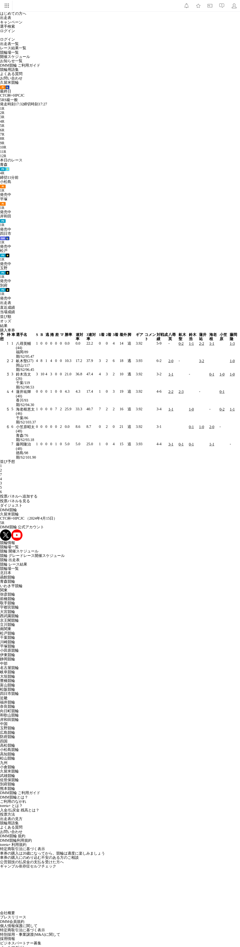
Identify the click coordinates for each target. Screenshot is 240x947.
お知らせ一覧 (11, 61)
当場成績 (7, 312)
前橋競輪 (7, 599)
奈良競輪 (7, 706)
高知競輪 (7, 754)
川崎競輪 (7, 642)
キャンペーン (11, 22)
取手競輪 (7, 603)
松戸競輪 (7, 633)
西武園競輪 (9, 616)
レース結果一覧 (13, 48)
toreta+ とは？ (11, 806)
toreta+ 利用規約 (13, 845)
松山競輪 (7, 758)
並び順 (5, 317)
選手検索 (7, 26)
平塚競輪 (7, 646)
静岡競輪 (7, 659)
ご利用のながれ (13, 801)
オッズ (5, 321)
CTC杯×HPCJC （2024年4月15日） (28, 518)
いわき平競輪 (11, 586)
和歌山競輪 (9, 715)
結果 (4, 326)
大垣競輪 (7, 676)
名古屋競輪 (9, 668)
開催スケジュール (15, 57)
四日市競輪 (9, 694)
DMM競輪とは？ (14, 797)
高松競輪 (7, 745)
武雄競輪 (7, 776)
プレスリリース (13, 917)
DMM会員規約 (12, 922)
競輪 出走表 (10, 560)
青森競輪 (7, 581)
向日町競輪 (9, 711)
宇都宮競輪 (9, 607)
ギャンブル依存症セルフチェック (28, 866)
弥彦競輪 (7, 594)
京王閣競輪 (9, 620)
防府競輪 (7, 737)
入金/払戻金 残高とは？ (19, 810)
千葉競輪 (7, 637)
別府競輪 (7, 784)
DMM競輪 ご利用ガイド (20, 65)
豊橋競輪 (7, 681)
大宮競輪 (7, 612)
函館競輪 (7, 577)
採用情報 (7, 939)
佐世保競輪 (9, 780)
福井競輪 (7, 702)
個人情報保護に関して (19, 926)
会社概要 (7, 913)
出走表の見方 (11, 819)
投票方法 (7, 814)
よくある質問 (11, 74)
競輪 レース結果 (13, 564)
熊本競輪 (7, 789)
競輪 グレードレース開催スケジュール (32, 556)
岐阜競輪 (7, 672)
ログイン (7, 31)
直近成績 (7, 307)
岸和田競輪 (9, 720)
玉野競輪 (7, 728)
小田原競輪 (9, 650)
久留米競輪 (9, 514)
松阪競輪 (7, 689)
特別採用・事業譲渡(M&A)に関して (30, 934)
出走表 (5, 18)
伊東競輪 (7, 655)
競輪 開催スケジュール (19, 551)
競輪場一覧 (9, 52)
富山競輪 (7, 685)
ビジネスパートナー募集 (20, 943)
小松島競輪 (9, 750)
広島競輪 (7, 732)
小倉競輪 (7, 767)
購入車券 (7, 330)
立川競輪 (7, 625)
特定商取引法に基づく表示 (22, 849)
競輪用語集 (9, 70)
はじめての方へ (13, 13)
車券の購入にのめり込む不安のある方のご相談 (39, 858)
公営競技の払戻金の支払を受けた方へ (32, 862)
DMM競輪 (8, 510)
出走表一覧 (9, 44)
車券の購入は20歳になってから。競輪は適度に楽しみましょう (52, 853)
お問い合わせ (11, 78)
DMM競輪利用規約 (16, 840)
